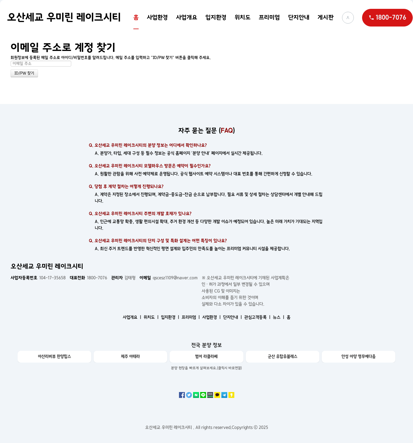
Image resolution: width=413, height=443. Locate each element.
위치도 (243, 17)
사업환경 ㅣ (212, 317)
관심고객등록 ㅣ (258, 317)
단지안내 (298, 17)
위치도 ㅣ (152, 317)
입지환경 (215, 17)
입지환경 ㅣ (170, 317)
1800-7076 (88, 278)
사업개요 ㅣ (132, 317)
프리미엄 (269, 17)
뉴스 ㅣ (279, 317)
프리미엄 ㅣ (191, 317)
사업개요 (186, 17)
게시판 (326, 17)
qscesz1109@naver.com (169, 278)
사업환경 (157, 17)
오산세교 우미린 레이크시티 (64, 17)
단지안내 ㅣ (233, 317)
